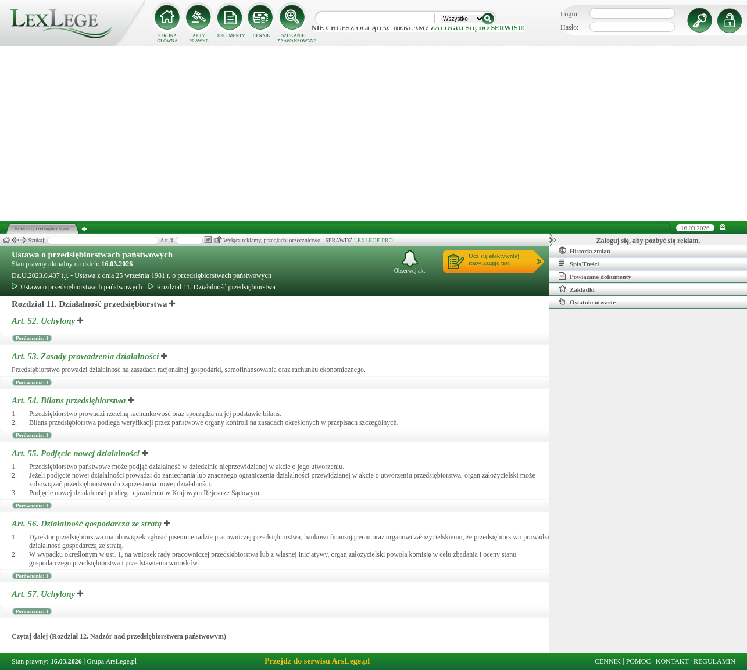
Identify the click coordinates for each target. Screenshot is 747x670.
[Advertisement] (374, 133)
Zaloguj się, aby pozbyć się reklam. (648, 241)
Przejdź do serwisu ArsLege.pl (317, 661)
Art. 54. (70, 400)
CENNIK (261, 35)
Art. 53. (86, 356)
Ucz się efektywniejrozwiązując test (494, 259)
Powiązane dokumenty (595, 276)
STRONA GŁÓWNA (167, 38)
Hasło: (569, 27)
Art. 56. (88, 523)
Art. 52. (44, 320)
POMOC (638, 661)
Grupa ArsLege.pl (112, 661)
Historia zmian (584, 250)
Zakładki (577, 289)
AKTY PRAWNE (198, 38)
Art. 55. (77, 453)
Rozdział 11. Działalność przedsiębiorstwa (212, 287)
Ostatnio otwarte (587, 302)
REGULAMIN (714, 661)
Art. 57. (44, 594)
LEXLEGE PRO (373, 240)
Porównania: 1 (32, 338)
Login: (569, 14)
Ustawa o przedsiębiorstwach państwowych (92, 254)
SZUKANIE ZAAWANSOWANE (293, 38)
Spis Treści (579, 263)
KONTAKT (672, 661)
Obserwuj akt (410, 262)
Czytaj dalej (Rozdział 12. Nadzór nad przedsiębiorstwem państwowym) (119, 636)
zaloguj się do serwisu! (477, 28)
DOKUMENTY (230, 35)
